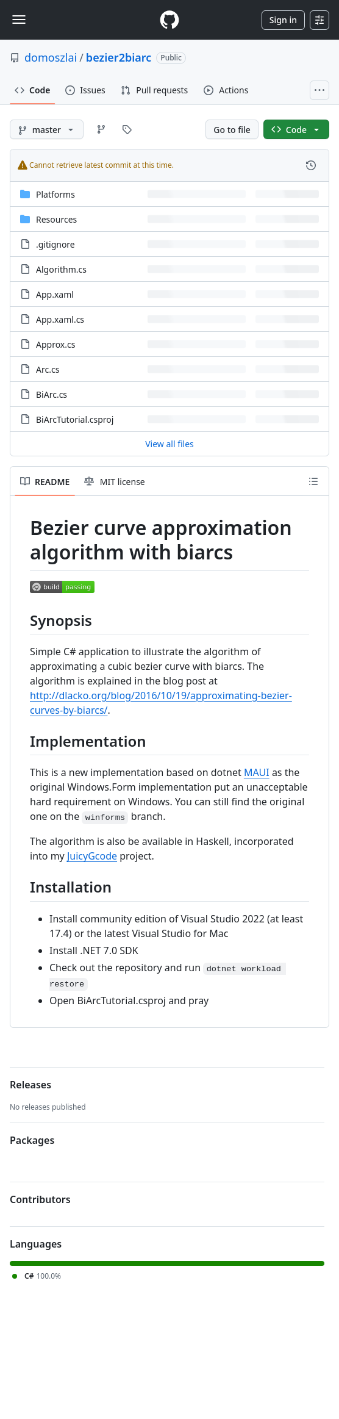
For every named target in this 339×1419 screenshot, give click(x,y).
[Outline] (313, 481)
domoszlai (50, 57)
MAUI (256, 772)
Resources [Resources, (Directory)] (56, 219)
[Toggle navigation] (19, 19)
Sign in (283, 20)
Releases (30, 1084)
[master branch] (47, 129)
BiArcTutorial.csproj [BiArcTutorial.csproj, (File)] (74, 419)
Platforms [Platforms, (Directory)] (55, 194)
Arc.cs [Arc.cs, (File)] (47, 369)
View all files (169, 444)
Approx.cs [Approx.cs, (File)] (55, 344)
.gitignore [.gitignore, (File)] (55, 244)
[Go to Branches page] (101, 129)
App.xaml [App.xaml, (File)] (55, 294)
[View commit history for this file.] (311, 165)
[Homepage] (169, 20)
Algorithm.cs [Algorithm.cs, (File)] (61, 269)
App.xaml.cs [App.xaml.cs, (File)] (60, 319)
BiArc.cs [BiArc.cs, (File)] (51, 394)
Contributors (40, 1199)
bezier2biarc (118, 57)
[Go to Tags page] (127, 129)
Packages (32, 1140)
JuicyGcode (92, 856)
